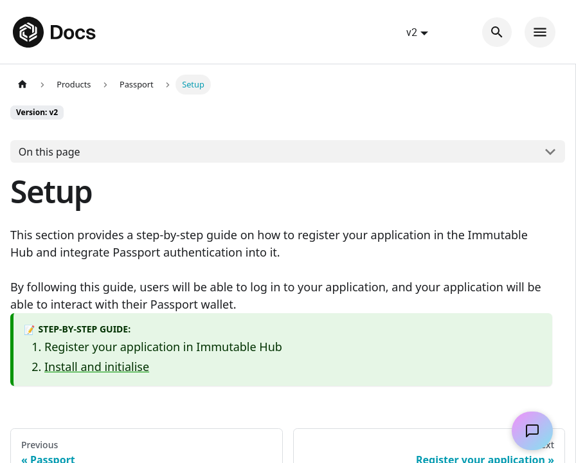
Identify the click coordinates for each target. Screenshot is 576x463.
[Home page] (22, 85)
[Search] (497, 32)
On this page (49, 152)
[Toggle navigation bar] (540, 32)
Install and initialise (96, 366)
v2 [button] (411, 32)
